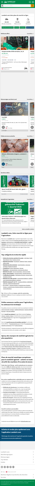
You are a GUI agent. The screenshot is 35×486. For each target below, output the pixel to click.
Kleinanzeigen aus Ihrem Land (9, 99)
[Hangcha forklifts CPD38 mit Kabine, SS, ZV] (14, 54)
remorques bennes (13, 270)
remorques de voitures (23, 270)
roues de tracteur (18, 273)
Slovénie (3, 370)
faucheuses (16, 261)
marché (3, 245)
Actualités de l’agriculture (7, 199)
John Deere (26, 258)
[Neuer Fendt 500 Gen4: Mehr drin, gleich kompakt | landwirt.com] (14, 185)
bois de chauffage (11, 311)
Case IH (20, 344)
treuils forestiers (21, 265)
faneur (25, 261)
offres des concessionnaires (7, 27)
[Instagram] (5, 467)
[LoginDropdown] (33, 2)
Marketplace (22, 27)
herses (11, 268)
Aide (3, 472)
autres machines (18, 325)
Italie (26, 368)
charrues (21, 268)
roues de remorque (26, 273)
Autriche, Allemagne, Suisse (18, 368)
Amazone (14, 348)
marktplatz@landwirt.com (6, 484)
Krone (28, 346)
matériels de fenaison (19, 309)
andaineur (22, 261)
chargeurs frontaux (13, 285)
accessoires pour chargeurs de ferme (15, 287)
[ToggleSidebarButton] (2, 2)
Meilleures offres (5, 33)
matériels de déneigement (13, 283)
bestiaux (29, 314)
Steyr (5, 344)
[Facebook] (8, 467)
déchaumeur (16, 268)
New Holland (6, 259)
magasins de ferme (28, 309)
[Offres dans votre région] (2, 5)
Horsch (19, 348)
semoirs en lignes (26, 271)
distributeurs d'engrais (20, 275)
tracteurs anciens (16, 259)
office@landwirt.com (25, 421)
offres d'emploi (7, 317)
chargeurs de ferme (22, 282)
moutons (8, 316)
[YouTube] (2, 467)
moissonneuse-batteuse (22, 278)
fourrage (3, 311)
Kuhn (25, 346)
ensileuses (18, 280)
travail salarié (23, 317)
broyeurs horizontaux (17, 271)
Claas (10, 259)
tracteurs (12, 309)
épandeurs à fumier (7, 276)
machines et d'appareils (26, 341)
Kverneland (8, 348)
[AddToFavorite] (26, 38)
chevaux (3, 316)
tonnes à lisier (29, 275)
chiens (11, 316)
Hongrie (29, 368)
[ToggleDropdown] (17, 452)
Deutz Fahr (21, 346)
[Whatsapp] (13, 467)
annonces (16, 27)
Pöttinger (3, 348)
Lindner (16, 344)
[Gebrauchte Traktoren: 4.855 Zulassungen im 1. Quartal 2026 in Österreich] (14, 214)
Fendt (31, 258)
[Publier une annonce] (30, 2)
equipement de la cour (15, 323)
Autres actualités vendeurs (28, 229)
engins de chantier (5, 309)
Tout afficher (30, 33)
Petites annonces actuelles (8, 136)
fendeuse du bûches (12, 266)
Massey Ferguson (8, 346)
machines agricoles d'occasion (21, 240)
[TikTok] (10, 467)
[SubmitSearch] (32, 5)
